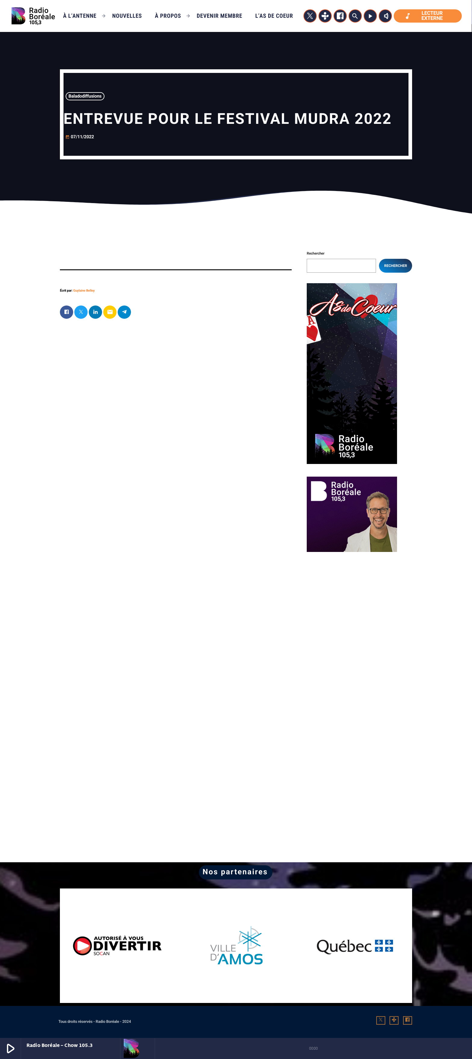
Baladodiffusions (85, 96)
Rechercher (315, 253)
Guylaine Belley (84, 291)
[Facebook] (340, 16)
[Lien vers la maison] (33, 16)
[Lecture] (370, 16)
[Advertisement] (352, 602)
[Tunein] (325, 16)
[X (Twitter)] (310, 16)
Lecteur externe (423, 15)
